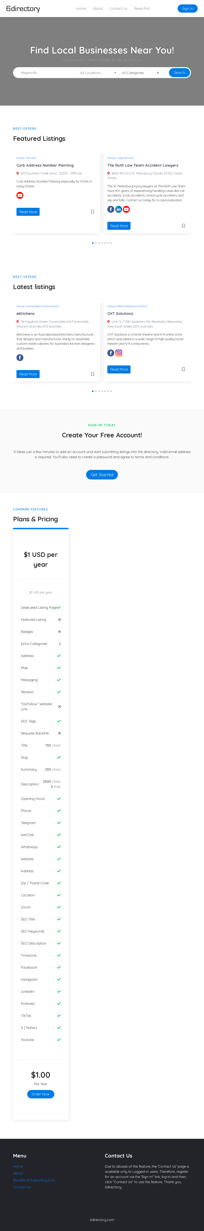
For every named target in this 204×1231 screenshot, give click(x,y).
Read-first (142, 8)
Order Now (41, 1094)
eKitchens (25, 313)
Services (31, 157)
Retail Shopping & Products (132, 306)
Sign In (187, 8)
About (98, 8)
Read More (28, 212)
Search (179, 72)
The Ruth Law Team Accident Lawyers (142, 165)
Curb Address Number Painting (45, 165)
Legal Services (126, 157)
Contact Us (118, 8)
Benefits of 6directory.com (34, 1180)
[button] (93, 243)
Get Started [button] (102, 474)
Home (81, 8)
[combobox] (97, 72)
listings (20, 157)
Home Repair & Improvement (43, 306)
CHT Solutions (120, 313)
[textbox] (97, 72)
